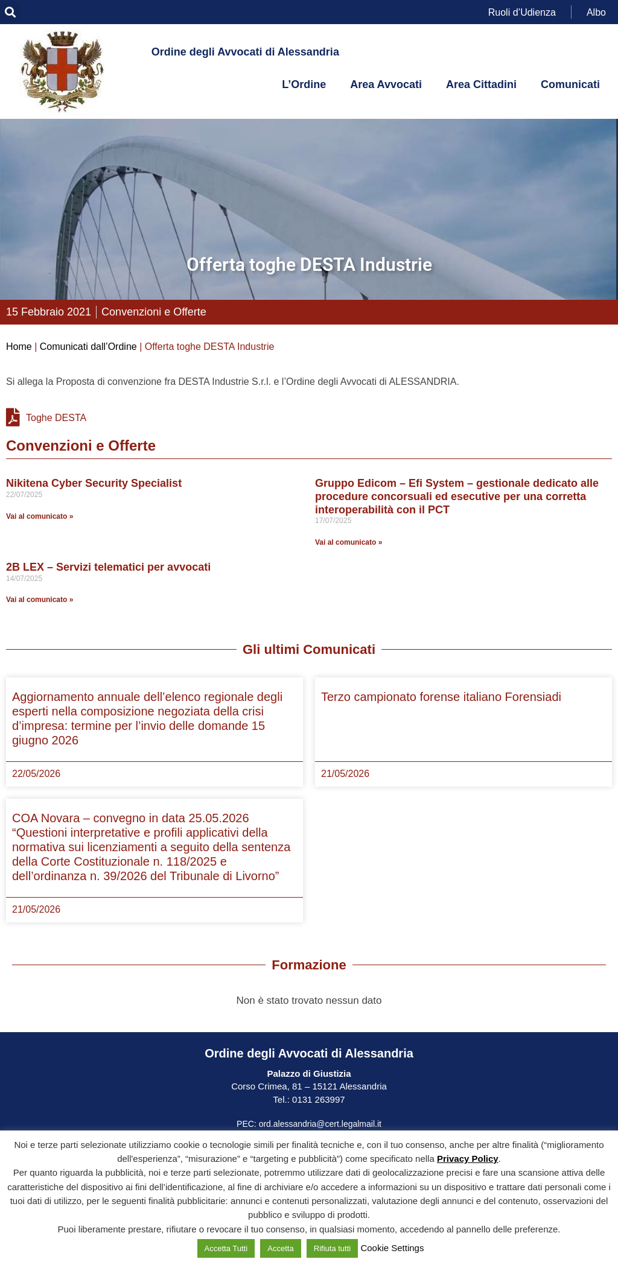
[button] (10, 12)
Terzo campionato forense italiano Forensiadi (441, 696)
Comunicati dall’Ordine (88, 346)
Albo (596, 12)
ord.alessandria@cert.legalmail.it (320, 1124)
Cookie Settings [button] (392, 1248)
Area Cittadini (481, 84)
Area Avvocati (386, 84)
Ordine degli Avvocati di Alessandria (245, 52)
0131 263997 (317, 1099)
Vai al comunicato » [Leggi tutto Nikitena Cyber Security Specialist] (39, 516)
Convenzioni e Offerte (153, 312)
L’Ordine (304, 84)
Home (19, 346)
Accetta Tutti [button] (226, 1248)
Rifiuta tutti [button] (332, 1248)
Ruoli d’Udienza (522, 12)
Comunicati (570, 84)
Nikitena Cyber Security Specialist (94, 483)
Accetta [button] (280, 1248)
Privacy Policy (468, 1158)
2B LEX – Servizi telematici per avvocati (108, 567)
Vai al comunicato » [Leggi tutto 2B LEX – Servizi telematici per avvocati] (39, 599)
